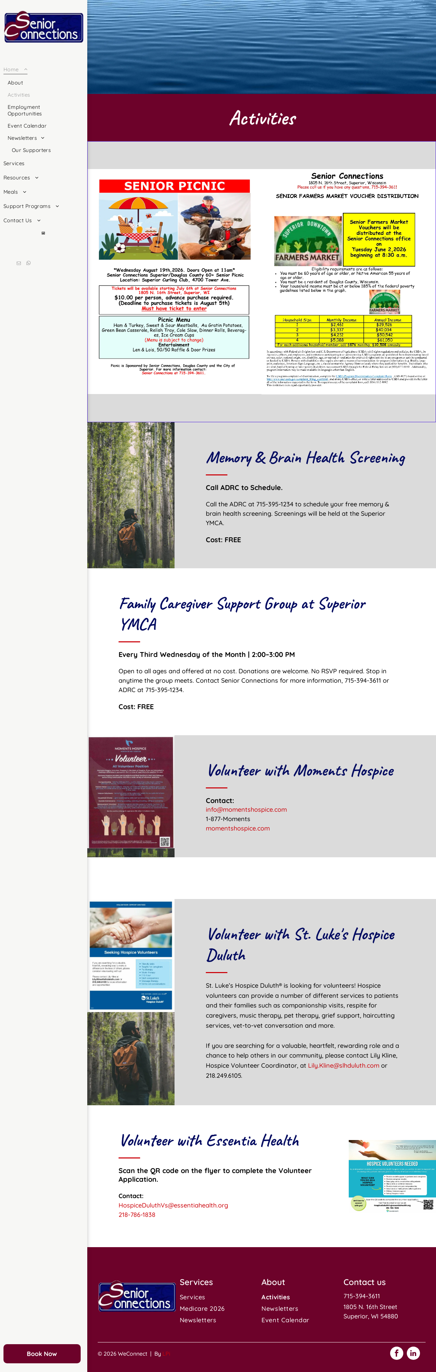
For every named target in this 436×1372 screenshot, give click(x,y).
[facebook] (396, 1354)
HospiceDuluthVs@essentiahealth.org (173, 1205)
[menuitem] (41, 109)
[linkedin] (413, 1354)
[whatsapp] (28, 264)
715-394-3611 (362, 1296)
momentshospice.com (238, 828)
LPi (166, 1353)
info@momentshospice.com (246, 809)
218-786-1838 (137, 1215)
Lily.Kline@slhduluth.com (343, 1065)
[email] (19, 264)
